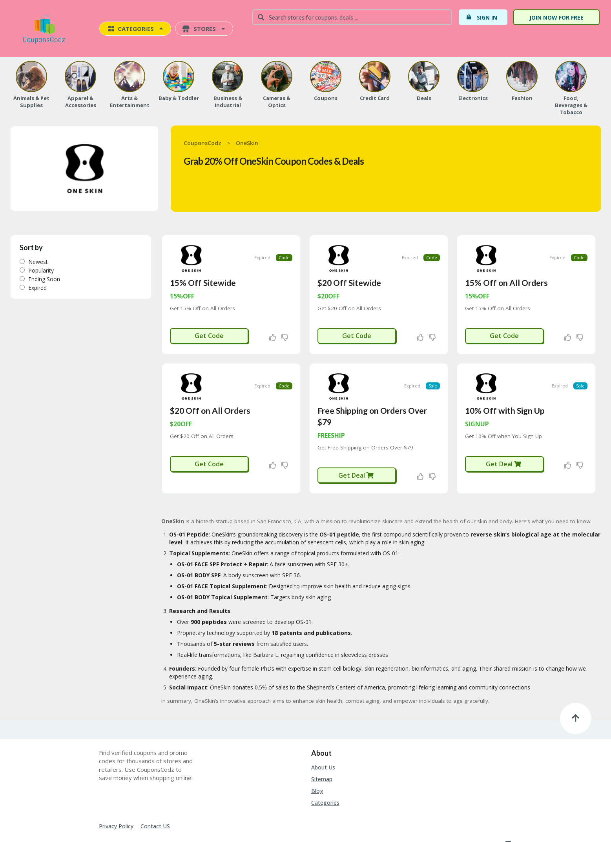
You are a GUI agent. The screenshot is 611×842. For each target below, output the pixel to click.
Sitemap (321, 759)
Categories (325, 782)
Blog (317, 771)
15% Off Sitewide (203, 272)
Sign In (481, 17)
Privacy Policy (116, 806)
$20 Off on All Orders (210, 390)
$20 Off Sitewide (349, 272)
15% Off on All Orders (506, 272)
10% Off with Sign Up (505, 390)
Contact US (155, 806)
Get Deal (356, 455)
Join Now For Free (556, 17)
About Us (323, 747)
